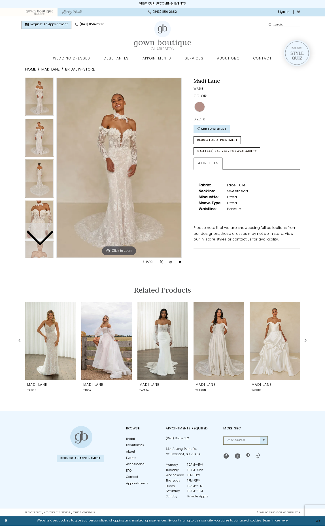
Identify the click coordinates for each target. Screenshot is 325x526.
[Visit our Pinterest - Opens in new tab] (248, 456)
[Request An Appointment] (46, 25)
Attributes (208, 165)
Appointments (137, 483)
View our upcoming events (162, 3)
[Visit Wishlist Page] (298, 12)
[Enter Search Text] (284, 24)
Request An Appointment (219, 141)
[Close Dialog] (6, 521)
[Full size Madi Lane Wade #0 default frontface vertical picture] (119, 168)
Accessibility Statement (57, 513)
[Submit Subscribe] (264, 440)
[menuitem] (40, 12)
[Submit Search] (270, 25)
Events (131, 458)
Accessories (135, 464)
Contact (132, 477)
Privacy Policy (33, 513)
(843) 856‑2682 (177, 438)
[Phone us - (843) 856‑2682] (162, 12)
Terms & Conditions (84, 513)
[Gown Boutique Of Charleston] (162, 35)
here (284, 521)
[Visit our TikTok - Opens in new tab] (257, 456)
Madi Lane (50, 70)
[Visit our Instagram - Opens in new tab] (238, 456)
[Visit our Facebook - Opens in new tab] (226, 456)
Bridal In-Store (80, 70)
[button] (283, 12)
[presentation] (50, 340)
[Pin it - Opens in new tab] (170, 263)
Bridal (130, 439)
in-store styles (214, 241)
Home (30, 70)
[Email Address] (245, 440)
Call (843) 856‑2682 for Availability (229, 152)
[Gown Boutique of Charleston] (81, 437)
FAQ (129, 470)
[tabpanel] (119, 168)
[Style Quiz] (297, 53)
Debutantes (135, 445)
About (130, 451)
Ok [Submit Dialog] (317, 521)
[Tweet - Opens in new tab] (161, 263)
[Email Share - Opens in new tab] (180, 262)
